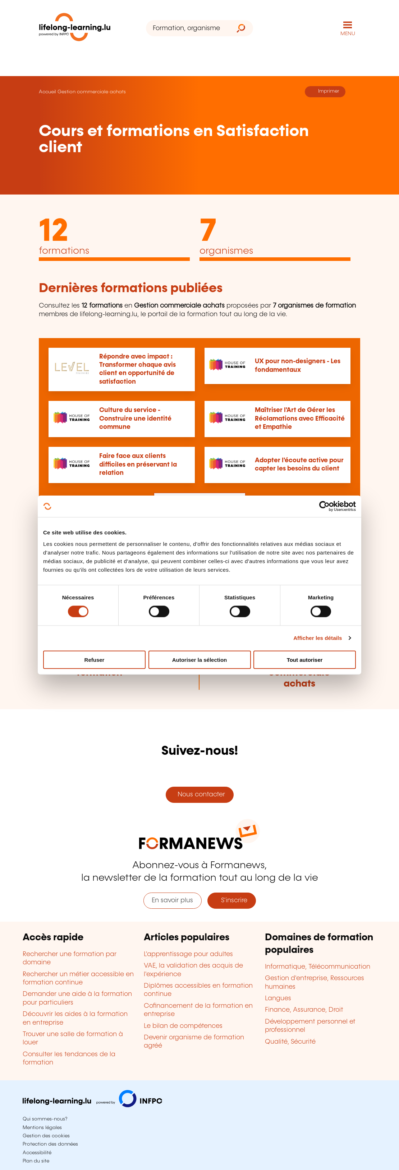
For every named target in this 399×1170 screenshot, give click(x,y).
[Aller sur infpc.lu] (92, 1105)
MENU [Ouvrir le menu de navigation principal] (347, 33)
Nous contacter (199, 794)
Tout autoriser (305, 659)
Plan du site (36, 1161)
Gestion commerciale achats (92, 91)
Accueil (47, 91)
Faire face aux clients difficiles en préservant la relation (138, 464)
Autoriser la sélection (199, 659)
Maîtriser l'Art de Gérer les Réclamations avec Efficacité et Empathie (300, 418)
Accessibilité (37, 1152)
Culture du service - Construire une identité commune (135, 418)
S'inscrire (231, 900)
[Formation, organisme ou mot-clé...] (187, 28)
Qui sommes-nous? (45, 1119)
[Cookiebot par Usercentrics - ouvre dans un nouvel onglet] (324, 506)
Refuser (94, 659)
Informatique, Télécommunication (317, 967)
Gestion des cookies (46, 1135)
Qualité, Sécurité (290, 1042)
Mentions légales (42, 1127)
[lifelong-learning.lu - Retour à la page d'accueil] (75, 28)
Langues (278, 998)
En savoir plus (172, 900)
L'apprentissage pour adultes (188, 954)
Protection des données (50, 1144)
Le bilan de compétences (183, 1026)
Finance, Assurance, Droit (304, 1010)
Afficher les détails (317, 638)
